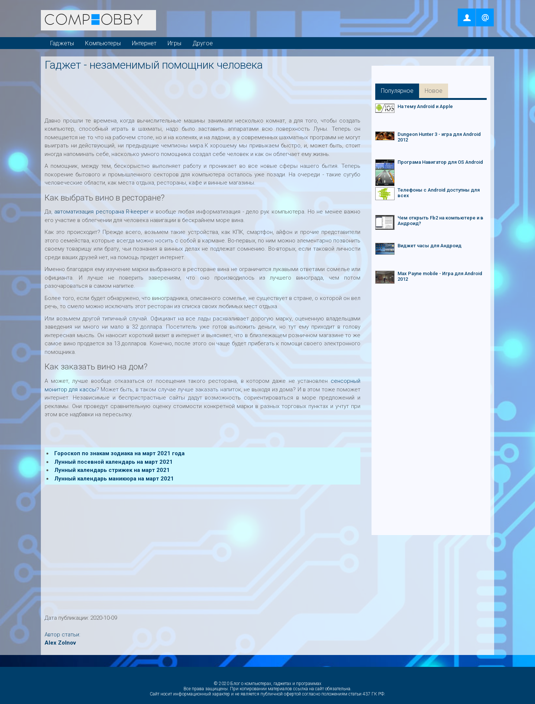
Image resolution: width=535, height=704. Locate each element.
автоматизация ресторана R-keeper (101, 211)
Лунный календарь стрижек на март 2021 (112, 470)
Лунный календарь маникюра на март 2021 (114, 478)
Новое (433, 90)
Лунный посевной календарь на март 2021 (113, 462)
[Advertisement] (204, 91)
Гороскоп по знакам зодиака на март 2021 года (119, 453)
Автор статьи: (62, 634)
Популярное (397, 90)
